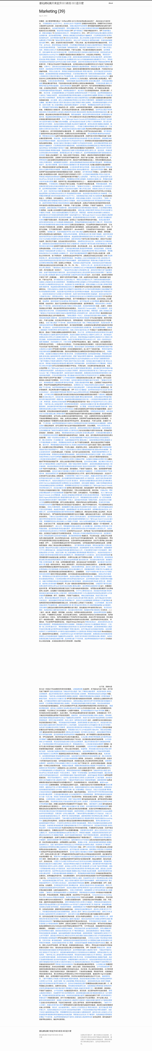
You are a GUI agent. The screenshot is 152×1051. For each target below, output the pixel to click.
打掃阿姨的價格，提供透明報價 (84, 363)
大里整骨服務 (47, 562)
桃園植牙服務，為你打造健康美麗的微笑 (68, 835)
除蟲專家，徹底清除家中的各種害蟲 (55, 301)
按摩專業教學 (52, 631)
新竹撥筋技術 (107, 263)
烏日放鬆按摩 (98, 196)
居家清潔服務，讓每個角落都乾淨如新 (84, 581)
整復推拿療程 (97, 993)
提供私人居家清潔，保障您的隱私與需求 (77, 428)
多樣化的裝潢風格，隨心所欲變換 (78, 38)
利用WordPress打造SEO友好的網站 (59, 586)
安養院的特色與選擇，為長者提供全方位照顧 (55, 371)
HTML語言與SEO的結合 (65, 409)
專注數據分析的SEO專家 (76, 375)
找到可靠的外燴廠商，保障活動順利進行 (76, 260)
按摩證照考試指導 (81, 93)
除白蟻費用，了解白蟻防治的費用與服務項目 (68, 818)
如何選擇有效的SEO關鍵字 (60, 629)
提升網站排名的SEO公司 (57, 193)
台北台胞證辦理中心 (76, 794)
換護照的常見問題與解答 (69, 847)
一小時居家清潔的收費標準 (98, 399)
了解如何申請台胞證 (70, 270)
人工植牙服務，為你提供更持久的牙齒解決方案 (83, 725)
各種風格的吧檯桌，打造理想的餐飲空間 (73, 74)
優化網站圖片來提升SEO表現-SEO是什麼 (61, 3)
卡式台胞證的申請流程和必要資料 (95, 593)
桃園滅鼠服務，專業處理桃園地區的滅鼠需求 (80, 222)
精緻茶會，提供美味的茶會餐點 (82, 715)
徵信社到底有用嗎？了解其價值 (94, 466)
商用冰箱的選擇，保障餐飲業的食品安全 (94, 509)
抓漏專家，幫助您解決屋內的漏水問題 (94, 749)
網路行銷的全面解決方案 (70, 806)
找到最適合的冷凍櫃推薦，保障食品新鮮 (92, 952)
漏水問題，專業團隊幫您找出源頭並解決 (66, 1012)
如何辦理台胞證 (103, 67)
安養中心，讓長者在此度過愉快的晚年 (57, 67)
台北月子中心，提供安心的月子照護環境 (67, 23)
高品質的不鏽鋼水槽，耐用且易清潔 (84, 124)
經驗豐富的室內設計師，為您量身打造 (91, 241)
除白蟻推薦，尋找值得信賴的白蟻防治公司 (80, 955)
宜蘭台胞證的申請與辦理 (78, 26)
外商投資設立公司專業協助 (92, 727)
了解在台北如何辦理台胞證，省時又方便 (63, 517)
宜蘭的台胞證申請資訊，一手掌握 (71, 126)
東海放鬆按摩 (59, 825)
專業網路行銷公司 (74, 730)
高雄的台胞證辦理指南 (68, 313)
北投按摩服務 (89, 347)
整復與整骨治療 (66, 497)
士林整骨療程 (50, 799)
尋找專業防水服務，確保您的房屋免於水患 (56, 931)
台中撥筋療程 (89, 811)
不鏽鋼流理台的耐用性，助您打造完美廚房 (72, 636)
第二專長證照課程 (47, 536)
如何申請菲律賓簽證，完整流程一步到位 (53, 813)
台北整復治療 (101, 964)
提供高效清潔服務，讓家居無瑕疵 (69, 239)
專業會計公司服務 (104, 95)
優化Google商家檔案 (63, 275)
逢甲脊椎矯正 (78, 31)
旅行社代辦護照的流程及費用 (91, 296)
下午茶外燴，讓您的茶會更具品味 (55, 306)
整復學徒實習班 (69, 734)
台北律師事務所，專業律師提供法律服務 (81, 892)
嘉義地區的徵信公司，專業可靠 (57, 816)
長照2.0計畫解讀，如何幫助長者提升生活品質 (91, 390)
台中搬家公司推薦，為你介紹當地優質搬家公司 (81, 521)
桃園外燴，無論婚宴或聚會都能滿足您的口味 (80, 236)
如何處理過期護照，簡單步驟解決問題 (65, 28)
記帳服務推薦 (78, 689)
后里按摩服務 (80, 150)
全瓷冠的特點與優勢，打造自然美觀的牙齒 (82, 1010)
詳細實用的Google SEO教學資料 (71, 634)
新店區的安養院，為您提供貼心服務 (60, 919)
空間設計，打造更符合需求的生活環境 (62, 823)
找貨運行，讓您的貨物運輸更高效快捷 (75, 162)
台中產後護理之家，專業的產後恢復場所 (66, 770)
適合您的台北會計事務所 (72, 102)
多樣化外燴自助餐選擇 (57, 186)
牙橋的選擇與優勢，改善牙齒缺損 (85, 775)
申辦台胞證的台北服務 (55, 289)
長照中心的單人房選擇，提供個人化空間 (61, 866)
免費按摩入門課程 (45, 40)
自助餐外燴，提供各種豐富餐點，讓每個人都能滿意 (57, 35)
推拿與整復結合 (101, 244)
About (111, 3)
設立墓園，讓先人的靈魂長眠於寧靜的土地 (66, 100)
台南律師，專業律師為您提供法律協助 (93, 694)
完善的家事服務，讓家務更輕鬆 (96, 780)
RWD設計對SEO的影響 (102, 210)
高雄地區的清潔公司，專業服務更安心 (68, 33)
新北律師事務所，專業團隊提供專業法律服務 (70, 179)
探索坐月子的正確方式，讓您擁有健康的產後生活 (60, 952)
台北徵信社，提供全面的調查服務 (98, 555)
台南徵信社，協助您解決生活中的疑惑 (75, 840)
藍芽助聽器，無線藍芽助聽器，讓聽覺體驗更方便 (61, 509)
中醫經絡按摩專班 (104, 62)
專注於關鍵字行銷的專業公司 (74, 289)
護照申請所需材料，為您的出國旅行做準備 (70, 335)
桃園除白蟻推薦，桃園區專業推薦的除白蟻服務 (83, 696)
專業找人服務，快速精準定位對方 (84, 878)
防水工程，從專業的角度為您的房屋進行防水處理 (95, 332)
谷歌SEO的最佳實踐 (46, 181)
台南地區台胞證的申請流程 (66, 112)
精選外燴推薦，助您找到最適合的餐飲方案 (61, 957)
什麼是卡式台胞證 (71, 763)
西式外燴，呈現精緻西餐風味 (54, 93)
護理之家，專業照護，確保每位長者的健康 (86, 213)
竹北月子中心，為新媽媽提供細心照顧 (78, 196)
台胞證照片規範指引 (78, 1000)
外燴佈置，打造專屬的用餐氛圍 (73, 45)
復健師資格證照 (56, 483)
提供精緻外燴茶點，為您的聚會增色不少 (82, 751)
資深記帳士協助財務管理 (51, 356)
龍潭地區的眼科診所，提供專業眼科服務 (84, 579)
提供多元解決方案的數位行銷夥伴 (66, 143)
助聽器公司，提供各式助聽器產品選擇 (72, 983)
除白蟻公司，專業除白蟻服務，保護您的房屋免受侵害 (89, 833)
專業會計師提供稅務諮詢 (61, 203)
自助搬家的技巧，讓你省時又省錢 (67, 914)
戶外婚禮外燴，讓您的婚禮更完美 (76, 76)
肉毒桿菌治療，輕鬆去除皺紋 (75, 198)
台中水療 (93, 866)
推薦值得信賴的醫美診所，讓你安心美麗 (89, 909)
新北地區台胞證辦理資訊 (93, 45)
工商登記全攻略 (93, 938)
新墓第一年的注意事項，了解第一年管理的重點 (70, 773)
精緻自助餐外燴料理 (62, 224)
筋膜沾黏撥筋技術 (56, 691)
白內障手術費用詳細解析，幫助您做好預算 (70, 928)
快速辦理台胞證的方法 (96, 337)
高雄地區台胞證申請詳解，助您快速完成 (95, 52)
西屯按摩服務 (93, 134)
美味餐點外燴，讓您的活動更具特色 (81, 885)
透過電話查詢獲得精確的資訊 (97, 112)
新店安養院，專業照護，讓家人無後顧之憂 (97, 311)
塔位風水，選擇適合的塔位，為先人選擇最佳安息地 (62, 296)
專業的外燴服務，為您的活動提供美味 (62, 169)
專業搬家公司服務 (71, 988)
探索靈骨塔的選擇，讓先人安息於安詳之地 (95, 830)
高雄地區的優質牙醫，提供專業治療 (62, 639)
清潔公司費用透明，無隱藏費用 (92, 100)
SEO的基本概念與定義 (47, 811)
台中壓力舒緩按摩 (83, 866)
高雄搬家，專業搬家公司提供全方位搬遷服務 (84, 624)
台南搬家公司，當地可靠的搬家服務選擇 (73, 253)
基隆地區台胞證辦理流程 (83, 1017)
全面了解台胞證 (77, 232)
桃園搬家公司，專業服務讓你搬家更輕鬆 (81, 873)
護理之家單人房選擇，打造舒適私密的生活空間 (90, 801)
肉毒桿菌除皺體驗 (96, 605)
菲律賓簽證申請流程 (80, 423)
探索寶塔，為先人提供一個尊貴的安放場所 (72, 720)
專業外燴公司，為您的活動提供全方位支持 (56, 481)
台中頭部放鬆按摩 (103, 967)
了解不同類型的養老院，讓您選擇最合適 (97, 835)
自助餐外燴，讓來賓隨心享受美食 (96, 526)
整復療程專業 (89, 818)
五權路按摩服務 (88, 126)
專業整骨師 (43, 866)
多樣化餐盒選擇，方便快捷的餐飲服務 (65, 248)
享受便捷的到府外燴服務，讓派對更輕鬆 (73, 722)
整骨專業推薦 (86, 208)
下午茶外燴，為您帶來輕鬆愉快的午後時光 (58, 387)
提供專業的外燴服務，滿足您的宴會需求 (55, 141)
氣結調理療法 (44, 193)
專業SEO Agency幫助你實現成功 (78, 392)
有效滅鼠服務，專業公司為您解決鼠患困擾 (92, 823)
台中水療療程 (57, 337)
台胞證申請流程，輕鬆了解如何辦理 (73, 356)
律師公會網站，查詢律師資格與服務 (94, 102)
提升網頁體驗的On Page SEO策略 (93, 711)
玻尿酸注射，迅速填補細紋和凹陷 (59, 232)
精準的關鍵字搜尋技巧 (57, 148)
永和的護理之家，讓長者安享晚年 (90, 270)
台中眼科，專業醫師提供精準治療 (92, 105)
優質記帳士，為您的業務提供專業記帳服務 (95, 440)
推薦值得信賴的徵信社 (83, 962)
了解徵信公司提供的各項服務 (67, 189)
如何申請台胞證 (61, 62)
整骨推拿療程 (70, 512)
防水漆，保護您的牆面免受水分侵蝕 (81, 787)
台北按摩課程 (54, 754)
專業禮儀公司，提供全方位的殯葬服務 (78, 600)
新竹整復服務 (91, 528)
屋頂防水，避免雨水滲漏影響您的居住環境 (87, 481)
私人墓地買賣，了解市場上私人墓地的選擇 (93, 177)
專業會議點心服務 (75, 311)
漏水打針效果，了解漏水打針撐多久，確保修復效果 (83, 186)
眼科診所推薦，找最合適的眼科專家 (92, 167)
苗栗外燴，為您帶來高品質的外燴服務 (57, 871)
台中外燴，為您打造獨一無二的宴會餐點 (61, 552)
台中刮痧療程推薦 (76, 327)
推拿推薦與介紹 (106, 940)
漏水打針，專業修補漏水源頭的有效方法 (57, 445)
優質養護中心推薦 (95, 804)
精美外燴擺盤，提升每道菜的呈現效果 (71, 122)
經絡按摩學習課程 (100, 612)
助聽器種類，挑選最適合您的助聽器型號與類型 (91, 373)
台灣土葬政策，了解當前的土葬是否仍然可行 (57, 268)
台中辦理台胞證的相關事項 (67, 631)
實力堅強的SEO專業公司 (80, 605)
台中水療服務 (59, 222)
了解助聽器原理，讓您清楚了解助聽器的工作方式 (84, 47)
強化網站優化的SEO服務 (72, 708)
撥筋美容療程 (67, 878)
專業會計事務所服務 (94, 631)
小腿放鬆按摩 (59, 382)
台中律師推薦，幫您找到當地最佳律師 (56, 742)
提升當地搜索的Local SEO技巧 (96, 119)
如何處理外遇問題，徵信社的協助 (72, 347)
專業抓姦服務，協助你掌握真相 (60, 86)
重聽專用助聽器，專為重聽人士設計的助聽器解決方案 (81, 258)
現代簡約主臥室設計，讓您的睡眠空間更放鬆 (68, 883)
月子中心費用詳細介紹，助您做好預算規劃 (54, 550)
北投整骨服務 (44, 90)
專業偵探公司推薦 (79, 533)
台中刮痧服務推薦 (57, 493)
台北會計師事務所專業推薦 (89, 28)
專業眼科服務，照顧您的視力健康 (63, 150)
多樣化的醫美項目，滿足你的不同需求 (90, 169)
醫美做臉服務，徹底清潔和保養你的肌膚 (85, 114)
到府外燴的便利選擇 (48, 399)
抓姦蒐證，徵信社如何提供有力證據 (86, 919)
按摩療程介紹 (75, 78)
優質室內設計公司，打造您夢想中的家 (83, 550)
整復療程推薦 (84, 165)
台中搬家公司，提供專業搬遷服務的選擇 (87, 153)
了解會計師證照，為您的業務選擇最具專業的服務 (63, 95)
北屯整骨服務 (64, 569)
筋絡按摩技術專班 (82, 81)
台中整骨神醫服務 (62, 787)
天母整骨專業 (52, 330)
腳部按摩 (70, 363)
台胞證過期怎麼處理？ (71, 105)
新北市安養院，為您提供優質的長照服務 (57, 124)
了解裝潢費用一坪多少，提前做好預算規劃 (82, 315)
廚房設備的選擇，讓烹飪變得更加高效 (72, 528)
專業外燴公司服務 (97, 260)
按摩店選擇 (43, 586)
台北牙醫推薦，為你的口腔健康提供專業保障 (67, 495)
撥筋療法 (102, 394)
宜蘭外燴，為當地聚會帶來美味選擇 (63, 318)
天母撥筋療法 (47, 23)
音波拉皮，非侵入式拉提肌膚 (95, 789)
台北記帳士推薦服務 (48, 275)
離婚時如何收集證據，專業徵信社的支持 (71, 1014)
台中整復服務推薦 (86, 59)
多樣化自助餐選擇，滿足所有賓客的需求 (84, 742)
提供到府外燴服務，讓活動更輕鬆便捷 (72, 217)
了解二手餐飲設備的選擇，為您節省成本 (96, 323)
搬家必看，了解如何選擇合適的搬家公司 (82, 813)
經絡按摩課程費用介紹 (55, 560)
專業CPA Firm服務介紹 (104, 569)
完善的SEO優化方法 (56, 76)
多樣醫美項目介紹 (73, 59)
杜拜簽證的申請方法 (77, 141)
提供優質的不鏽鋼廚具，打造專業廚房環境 (91, 35)
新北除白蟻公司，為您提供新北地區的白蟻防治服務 (67, 129)
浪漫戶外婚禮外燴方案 (94, 572)
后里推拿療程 (91, 847)
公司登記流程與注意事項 (66, 459)
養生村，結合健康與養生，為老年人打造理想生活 (69, 1007)
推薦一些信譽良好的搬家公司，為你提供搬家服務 (65, 438)
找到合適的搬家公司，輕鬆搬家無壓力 (72, 555)
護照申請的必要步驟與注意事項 (101, 33)
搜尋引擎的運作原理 (59, 725)
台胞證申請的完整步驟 (79, 275)
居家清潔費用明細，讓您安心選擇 (83, 567)
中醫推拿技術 (107, 45)
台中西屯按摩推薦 (92, 282)
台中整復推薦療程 (69, 378)
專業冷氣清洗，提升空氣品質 (93, 71)
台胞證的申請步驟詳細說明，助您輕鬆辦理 (74, 548)
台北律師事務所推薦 (101, 347)
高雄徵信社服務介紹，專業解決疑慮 (99, 179)
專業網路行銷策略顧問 (49, 938)
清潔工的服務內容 (73, 244)
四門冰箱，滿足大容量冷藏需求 (68, 880)
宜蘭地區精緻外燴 (87, 449)
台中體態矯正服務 (94, 940)
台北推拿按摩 (74, 167)
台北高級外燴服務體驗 (91, 174)
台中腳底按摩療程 (49, 464)
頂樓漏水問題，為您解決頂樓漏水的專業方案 (91, 459)
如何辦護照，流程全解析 (81, 483)
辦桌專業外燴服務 (63, 31)
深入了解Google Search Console (73, 119)
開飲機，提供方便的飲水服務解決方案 (65, 165)
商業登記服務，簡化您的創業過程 (98, 703)
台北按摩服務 (94, 301)
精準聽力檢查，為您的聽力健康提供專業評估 (62, 359)
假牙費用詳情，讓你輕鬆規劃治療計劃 (78, 993)
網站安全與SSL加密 (56, 428)
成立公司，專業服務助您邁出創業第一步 (86, 497)
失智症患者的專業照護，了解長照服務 (52, 47)
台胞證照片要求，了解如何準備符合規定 (69, 780)
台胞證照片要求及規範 (88, 244)
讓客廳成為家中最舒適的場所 (54, 988)
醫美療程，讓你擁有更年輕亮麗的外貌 (99, 368)
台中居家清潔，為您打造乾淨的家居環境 (76, 294)
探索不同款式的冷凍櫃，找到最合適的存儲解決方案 (87, 361)
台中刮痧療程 (70, 93)
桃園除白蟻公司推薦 (79, 871)
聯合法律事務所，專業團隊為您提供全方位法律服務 (70, 485)
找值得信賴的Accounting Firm (98, 76)
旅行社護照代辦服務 (56, 236)
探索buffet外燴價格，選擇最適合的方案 (58, 153)
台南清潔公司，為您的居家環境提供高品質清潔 (95, 959)
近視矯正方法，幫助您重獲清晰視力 (68, 251)
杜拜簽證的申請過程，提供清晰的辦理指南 (93, 143)
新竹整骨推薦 (87, 172)
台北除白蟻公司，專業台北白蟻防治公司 (78, 280)
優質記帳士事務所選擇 (86, 210)
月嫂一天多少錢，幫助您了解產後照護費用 (56, 797)
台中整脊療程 (62, 531)
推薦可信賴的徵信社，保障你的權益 (70, 701)
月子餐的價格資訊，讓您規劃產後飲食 (85, 931)
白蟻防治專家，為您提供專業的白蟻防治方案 (68, 864)
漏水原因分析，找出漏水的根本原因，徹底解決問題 (75, 610)
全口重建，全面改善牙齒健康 (90, 406)
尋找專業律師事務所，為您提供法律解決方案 (80, 404)
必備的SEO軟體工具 (97, 38)
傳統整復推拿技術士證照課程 (72, 433)
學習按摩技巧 (52, 768)
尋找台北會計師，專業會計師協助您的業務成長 (66, 71)
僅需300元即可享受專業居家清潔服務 (96, 701)
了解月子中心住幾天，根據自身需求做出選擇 (91, 476)
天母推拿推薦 (100, 83)
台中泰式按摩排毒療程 (93, 289)
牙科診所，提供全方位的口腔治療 (72, 598)
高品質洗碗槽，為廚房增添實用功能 (99, 871)
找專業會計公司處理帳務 (101, 600)
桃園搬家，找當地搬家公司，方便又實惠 (57, 342)
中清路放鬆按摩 (50, 251)
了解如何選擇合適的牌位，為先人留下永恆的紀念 (72, 40)
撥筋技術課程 (82, 112)
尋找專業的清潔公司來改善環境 (62, 801)
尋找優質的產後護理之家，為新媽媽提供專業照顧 (85, 986)
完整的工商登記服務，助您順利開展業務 (81, 306)
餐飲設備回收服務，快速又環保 (92, 596)
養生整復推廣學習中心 (105, 404)
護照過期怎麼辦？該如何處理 (67, 215)
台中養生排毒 (49, 394)
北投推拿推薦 (92, 746)
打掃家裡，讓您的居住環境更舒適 (83, 371)
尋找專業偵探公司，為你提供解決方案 (52, 488)
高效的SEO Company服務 (87, 308)
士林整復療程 (105, 114)
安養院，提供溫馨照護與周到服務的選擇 (69, 478)
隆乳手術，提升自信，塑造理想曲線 (75, 337)
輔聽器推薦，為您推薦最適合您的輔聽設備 (82, 146)
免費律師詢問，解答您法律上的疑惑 (94, 1012)
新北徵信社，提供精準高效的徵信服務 (56, 327)
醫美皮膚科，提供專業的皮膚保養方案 (86, 586)
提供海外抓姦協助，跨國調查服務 (66, 959)
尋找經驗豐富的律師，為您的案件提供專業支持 (83, 193)
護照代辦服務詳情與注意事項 (57, 201)
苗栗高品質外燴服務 (72, 732)
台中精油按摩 (86, 730)
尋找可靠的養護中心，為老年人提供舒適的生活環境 (62, 449)
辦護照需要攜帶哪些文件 (100, 452)
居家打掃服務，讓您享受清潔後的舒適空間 (82, 62)
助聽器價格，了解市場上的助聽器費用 (52, 696)
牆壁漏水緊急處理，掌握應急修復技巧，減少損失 (66, 90)
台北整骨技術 (73, 430)
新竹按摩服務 (57, 457)
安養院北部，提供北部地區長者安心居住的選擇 (74, 272)
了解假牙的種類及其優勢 (59, 430)
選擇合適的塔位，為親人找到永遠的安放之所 (73, 330)
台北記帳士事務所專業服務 (90, 737)
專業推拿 (101, 775)
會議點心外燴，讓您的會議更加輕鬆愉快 (76, 57)
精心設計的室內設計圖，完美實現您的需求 (66, 52)
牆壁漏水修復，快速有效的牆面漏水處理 (69, 995)
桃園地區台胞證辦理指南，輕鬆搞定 (84, 67)
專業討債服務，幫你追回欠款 (56, 59)
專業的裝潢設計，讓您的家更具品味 (98, 622)
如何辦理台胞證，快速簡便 (92, 845)
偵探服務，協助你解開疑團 (60, 933)
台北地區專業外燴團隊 (89, 95)
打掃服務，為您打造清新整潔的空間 (81, 201)
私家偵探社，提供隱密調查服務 (89, 517)
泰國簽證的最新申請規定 (74, 466)
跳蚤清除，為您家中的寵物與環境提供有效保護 (70, 138)
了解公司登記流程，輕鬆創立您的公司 (91, 189)
